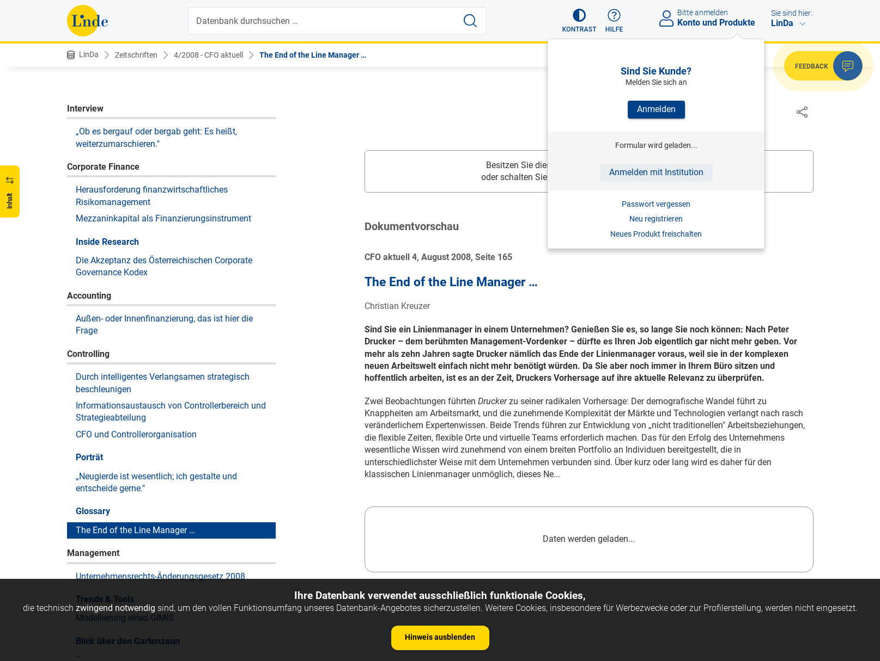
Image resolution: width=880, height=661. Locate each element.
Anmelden (656, 109)
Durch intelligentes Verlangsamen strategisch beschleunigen (163, 219)
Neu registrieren (656, 218)
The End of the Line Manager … (312, 55)
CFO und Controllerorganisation (136, 271)
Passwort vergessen (656, 204)
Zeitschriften (136, 55)
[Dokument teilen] (802, 111)
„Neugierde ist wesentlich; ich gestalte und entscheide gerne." (156, 319)
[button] (579, 21)
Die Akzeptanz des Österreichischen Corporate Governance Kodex (164, 103)
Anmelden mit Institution (656, 172)
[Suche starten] (470, 21)
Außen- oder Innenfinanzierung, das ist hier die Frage (164, 161)
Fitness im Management (122, 496)
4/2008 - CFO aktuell (208, 55)
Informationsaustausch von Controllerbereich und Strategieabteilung (171, 248)
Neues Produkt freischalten (656, 234)
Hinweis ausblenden (440, 637)
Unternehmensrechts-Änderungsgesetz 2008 (160, 413)
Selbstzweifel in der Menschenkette (143, 538)
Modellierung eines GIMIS (125, 454)
